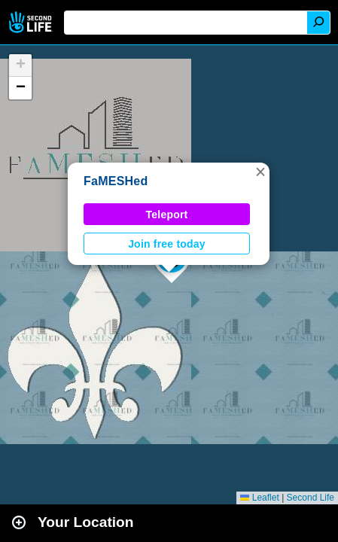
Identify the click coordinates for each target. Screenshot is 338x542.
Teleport (167, 215)
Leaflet (259, 497)
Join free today (167, 244)
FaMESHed (116, 181)
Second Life (32, 22)
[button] (260, 172)
